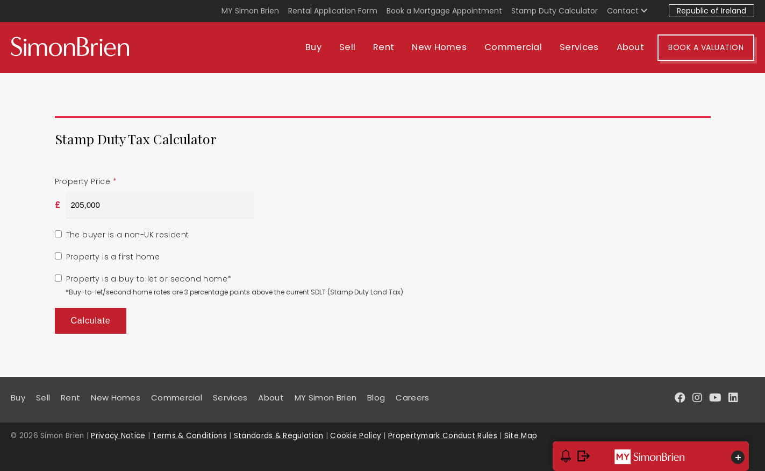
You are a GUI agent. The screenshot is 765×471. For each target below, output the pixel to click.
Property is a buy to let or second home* (149, 278)
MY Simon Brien (250, 10)
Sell (347, 47)
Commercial (513, 47)
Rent (383, 47)
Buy (313, 47)
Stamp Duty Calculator (554, 10)
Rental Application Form (332, 10)
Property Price (86, 181)
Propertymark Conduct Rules (442, 436)
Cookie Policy (355, 436)
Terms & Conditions (189, 436)
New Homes (439, 47)
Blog (376, 397)
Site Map (520, 436)
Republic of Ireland (711, 10)
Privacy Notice (118, 436)
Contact (627, 10)
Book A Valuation (705, 47)
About (631, 47)
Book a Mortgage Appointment (444, 10)
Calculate (91, 320)
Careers (412, 397)
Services (579, 47)
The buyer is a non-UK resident (127, 234)
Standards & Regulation (279, 436)
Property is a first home (113, 256)
